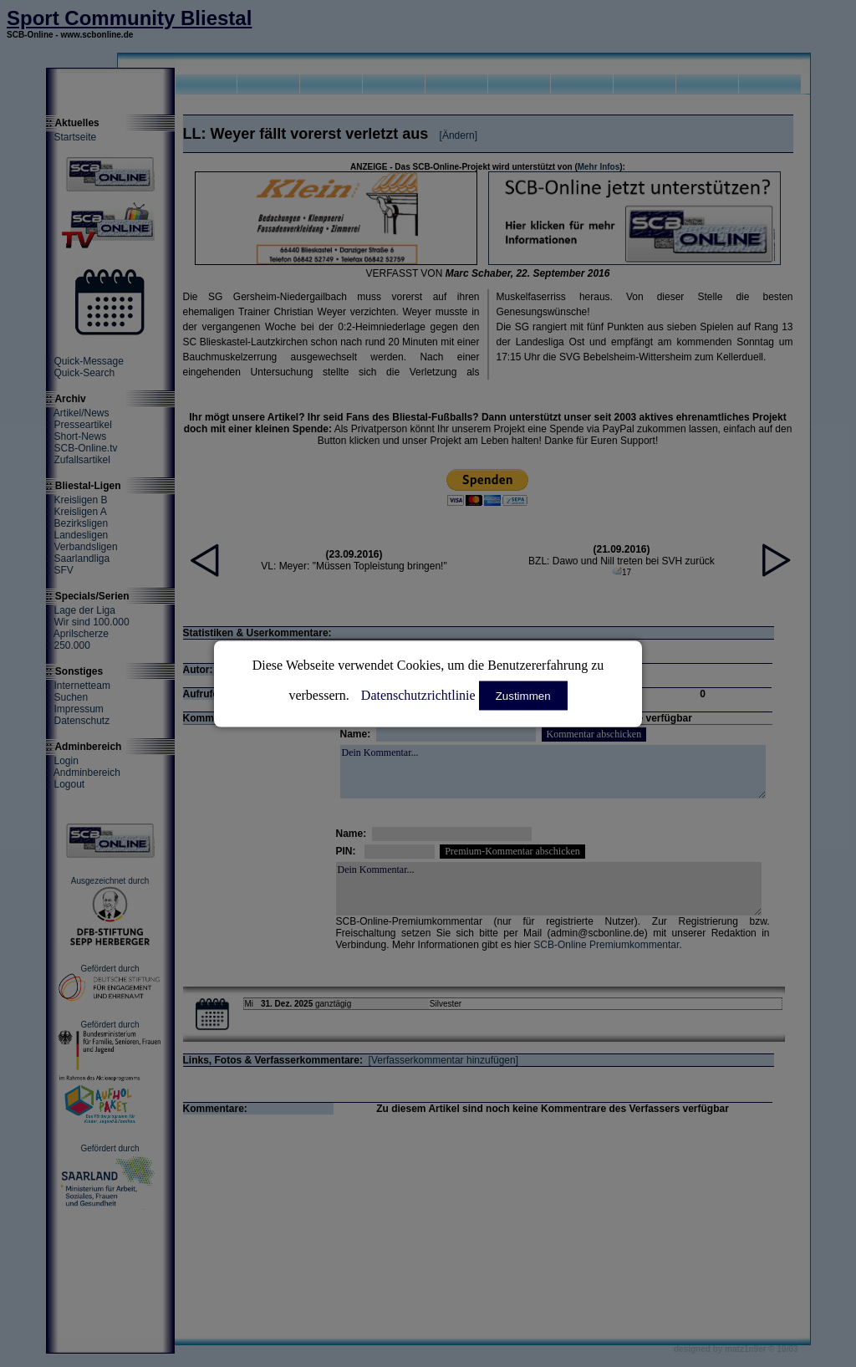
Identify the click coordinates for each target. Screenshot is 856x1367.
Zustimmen (523, 695)
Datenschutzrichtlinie (418, 694)
